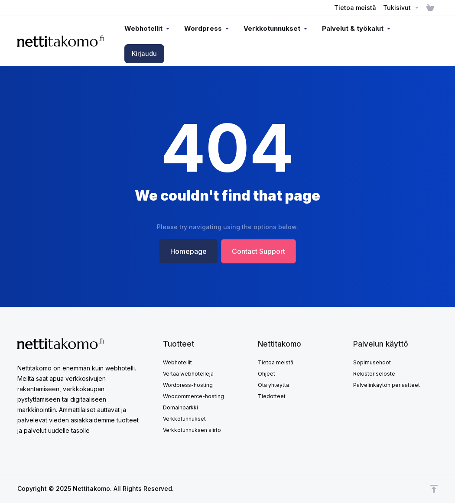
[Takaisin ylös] (434, 488)
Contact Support (258, 251)
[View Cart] (430, 8)
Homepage (188, 251)
